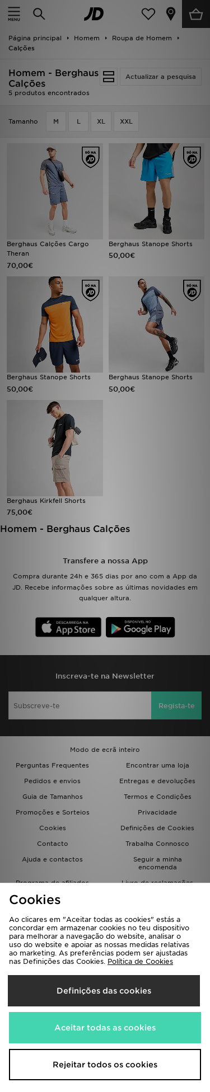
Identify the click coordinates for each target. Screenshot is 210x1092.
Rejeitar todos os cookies (105, 1064)
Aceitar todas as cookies (105, 1027)
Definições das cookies (104, 990)
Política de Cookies (140, 961)
